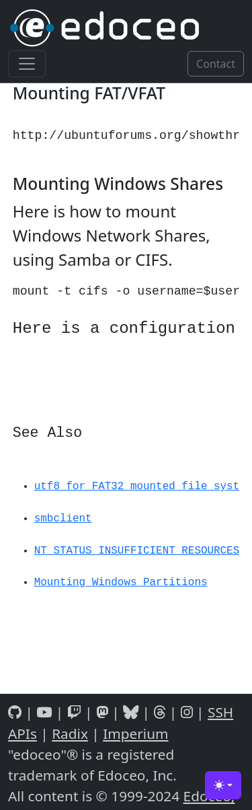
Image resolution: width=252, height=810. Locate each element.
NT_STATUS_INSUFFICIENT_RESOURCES (136, 551)
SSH (220, 712)
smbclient (63, 519)
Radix (70, 733)
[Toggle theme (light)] (223, 785)
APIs (22, 733)
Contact (215, 63)
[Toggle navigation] (27, 63)
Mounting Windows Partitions (121, 582)
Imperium (135, 733)
